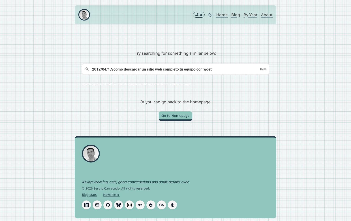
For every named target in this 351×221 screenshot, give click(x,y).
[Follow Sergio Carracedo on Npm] (140, 204)
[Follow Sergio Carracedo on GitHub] (107, 204)
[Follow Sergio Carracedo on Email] (97, 204)
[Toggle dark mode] (210, 15)
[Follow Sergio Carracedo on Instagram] (129, 204)
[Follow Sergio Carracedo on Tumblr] (172, 204)
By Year (250, 14)
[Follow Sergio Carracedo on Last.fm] (161, 204)
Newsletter (111, 194)
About (267, 14)
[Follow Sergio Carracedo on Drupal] (150, 204)
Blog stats (89, 194)
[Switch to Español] (199, 15)
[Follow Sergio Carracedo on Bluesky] (118, 204)
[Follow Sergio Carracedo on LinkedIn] (86, 204)
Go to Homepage (175, 115)
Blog (235, 14)
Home (222, 14)
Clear (263, 69)
